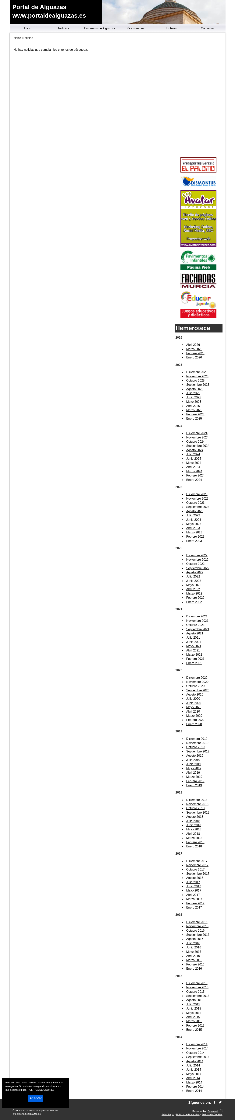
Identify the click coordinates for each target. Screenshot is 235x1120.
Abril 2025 (193, 405)
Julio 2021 (193, 637)
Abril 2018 (193, 833)
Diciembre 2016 (197, 922)
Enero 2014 (194, 1090)
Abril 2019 (193, 772)
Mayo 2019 (193, 768)
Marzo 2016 (194, 960)
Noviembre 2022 (197, 559)
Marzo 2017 (194, 899)
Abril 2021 (193, 650)
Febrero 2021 (195, 658)
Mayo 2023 (193, 523)
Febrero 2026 (195, 353)
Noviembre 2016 (197, 926)
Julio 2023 (193, 515)
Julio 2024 (193, 454)
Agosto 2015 (194, 1000)
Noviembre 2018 (197, 804)
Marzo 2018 (194, 837)
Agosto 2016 (194, 938)
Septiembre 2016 (197, 934)
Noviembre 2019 (197, 743)
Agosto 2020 (194, 694)
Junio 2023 (193, 519)
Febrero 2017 (195, 903)
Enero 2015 (194, 1029)
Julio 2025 (193, 393)
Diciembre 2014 (197, 1044)
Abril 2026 (193, 344)
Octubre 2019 (195, 747)
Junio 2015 (193, 1008)
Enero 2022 (194, 602)
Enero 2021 (194, 663)
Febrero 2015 (195, 1025)
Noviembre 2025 (197, 376)
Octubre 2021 (195, 624)
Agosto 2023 (194, 511)
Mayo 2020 (193, 707)
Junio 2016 (193, 947)
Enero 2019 (194, 785)
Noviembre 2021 (197, 620)
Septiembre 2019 (197, 751)
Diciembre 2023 (197, 494)
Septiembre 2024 (197, 445)
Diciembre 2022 (197, 555)
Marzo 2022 (194, 593)
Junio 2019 (193, 764)
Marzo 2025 (194, 410)
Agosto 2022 (194, 572)
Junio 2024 (193, 458)
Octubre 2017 (195, 869)
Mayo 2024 (193, 462)
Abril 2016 (193, 956)
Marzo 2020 (194, 715)
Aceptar (35, 1098)
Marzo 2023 (194, 532)
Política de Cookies (212, 1114)
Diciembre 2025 (197, 372)
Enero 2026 (194, 357)
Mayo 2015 (193, 1012)
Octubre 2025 (195, 380)
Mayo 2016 (193, 951)
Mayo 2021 (193, 646)
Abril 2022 (193, 589)
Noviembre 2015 (197, 987)
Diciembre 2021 (197, 616)
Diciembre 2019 (197, 738)
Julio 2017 (193, 882)
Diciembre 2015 (197, 983)
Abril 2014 (193, 1078)
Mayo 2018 (193, 829)
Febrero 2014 (195, 1086)
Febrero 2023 (195, 536)
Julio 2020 (193, 698)
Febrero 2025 (195, 414)
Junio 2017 (193, 886)
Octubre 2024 (195, 441)
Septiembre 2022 (197, 568)
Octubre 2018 (195, 808)
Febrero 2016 (195, 964)
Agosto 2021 (194, 633)
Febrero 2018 (195, 842)
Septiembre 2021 (197, 629)
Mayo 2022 (193, 585)
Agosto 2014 (194, 1061)
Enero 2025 (194, 418)
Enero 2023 (194, 541)
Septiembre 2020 (197, 690)
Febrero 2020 (195, 719)
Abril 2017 (193, 894)
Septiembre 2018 (197, 812)
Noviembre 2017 (197, 865)
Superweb (213, 1111)
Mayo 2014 (193, 1074)
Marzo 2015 (194, 1021)
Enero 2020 (194, 724)
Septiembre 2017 (197, 873)
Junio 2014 (193, 1069)
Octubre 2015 (195, 991)
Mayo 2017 (193, 890)
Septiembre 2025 (197, 384)
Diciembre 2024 (197, 433)
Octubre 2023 (195, 502)
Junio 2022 (193, 580)
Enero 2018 (194, 846)
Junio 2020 (193, 703)
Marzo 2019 (194, 776)
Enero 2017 (194, 907)
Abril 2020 (193, 711)
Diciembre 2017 (197, 861)
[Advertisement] (199, 95)
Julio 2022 (193, 576)
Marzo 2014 (194, 1082)
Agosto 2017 (194, 877)
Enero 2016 (194, 968)
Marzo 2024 (194, 471)
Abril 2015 (193, 1017)
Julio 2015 (193, 1004)
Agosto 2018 (194, 816)
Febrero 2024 (195, 475)
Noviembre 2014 (197, 1048)
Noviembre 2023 (197, 498)
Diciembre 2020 (197, 677)
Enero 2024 (194, 479)
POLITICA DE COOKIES (41, 1089)
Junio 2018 (193, 825)
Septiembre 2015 (197, 995)
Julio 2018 (193, 821)
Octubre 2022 (195, 563)
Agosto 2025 (194, 389)
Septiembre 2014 (197, 1057)
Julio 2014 (193, 1065)
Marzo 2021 (194, 654)
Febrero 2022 (195, 597)
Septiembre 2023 (197, 506)
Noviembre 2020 (197, 681)
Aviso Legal (168, 1114)
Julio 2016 (193, 943)
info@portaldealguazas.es (27, 1113)
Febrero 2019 (195, 781)
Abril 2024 (193, 467)
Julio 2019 (193, 760)
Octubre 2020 (195, 686)
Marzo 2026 (194, 349)
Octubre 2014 (195, 1052)
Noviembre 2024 (197, 437)
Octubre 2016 (195, 930)
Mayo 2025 (193, 401)
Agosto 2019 (194, 755)
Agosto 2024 (194, 450)
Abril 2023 (193, 528)
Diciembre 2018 (197, 799)
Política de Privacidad (188, 1114)
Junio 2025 (193, 397)
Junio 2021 (193, 642)
